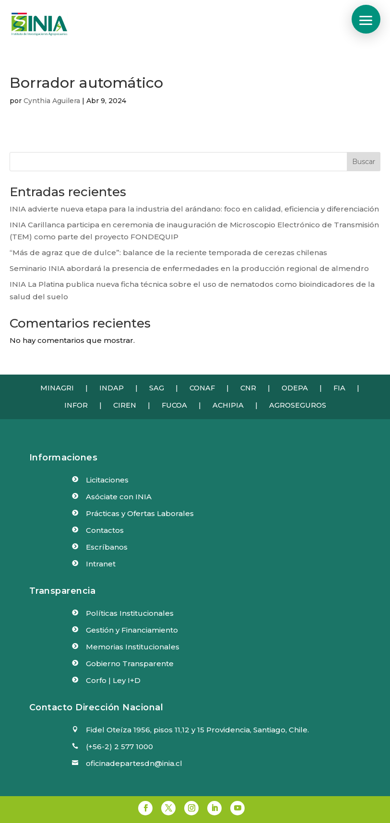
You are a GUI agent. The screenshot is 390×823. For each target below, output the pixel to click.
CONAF (202, 388)
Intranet (101, 563)
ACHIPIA (228, 405)
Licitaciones (107, 479)
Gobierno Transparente (130, 663)
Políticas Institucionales (130, 613)
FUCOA (174, 405)
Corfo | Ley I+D (113, 680)
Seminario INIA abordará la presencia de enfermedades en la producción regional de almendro (189, 268)
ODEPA (295, 388)
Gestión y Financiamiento (132, 630)
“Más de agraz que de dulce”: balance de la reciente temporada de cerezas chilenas (168, 252)
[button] (366, 19)
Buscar (363, 161)
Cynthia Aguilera (52, 100)
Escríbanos (107, 547)
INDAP (111, 388)
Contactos (105, 530)
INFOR (76, 405)
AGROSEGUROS (297, 405)
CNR (248, 388)
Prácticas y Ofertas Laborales (140, 513)
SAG (156, 388)
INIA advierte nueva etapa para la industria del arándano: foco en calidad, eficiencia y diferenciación (194, 208)
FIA (339, 388)
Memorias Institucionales (132, 646)
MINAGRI (57, 388)
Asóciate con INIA (119, 496)
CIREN (124, 405)
